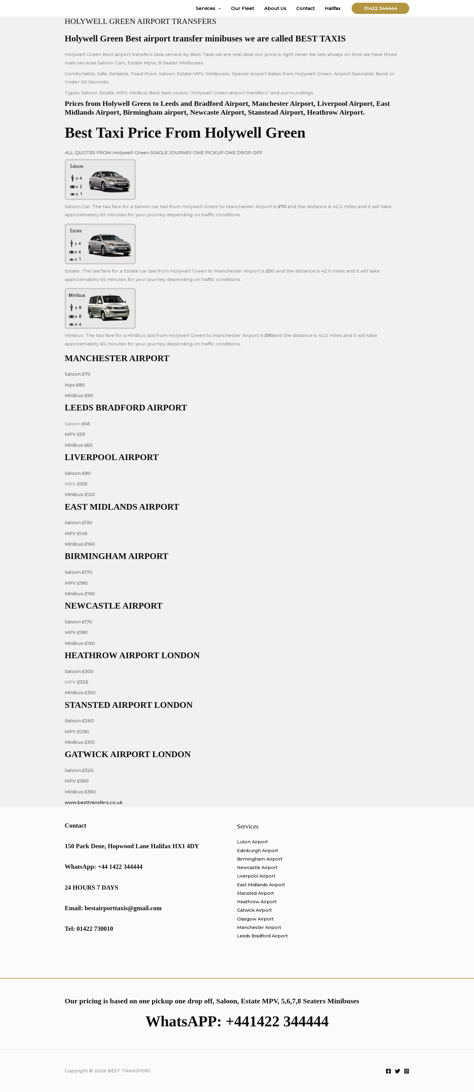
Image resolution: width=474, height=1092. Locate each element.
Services (213, 8)
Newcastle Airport (258, 867)
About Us (278, 8)
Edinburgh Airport (258, 850)
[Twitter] (397, 1071)
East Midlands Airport (262, 884)
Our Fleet (246, 8)
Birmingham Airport (260, 859)
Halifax (333, 8)
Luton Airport (253, 842)
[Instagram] (406, 1071)
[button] (223, 8)
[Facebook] (388, 1071)
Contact (307, 8)
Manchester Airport (260, 926)
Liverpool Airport (257, 875)
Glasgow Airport (256, 917)
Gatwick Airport (255, 909)
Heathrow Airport (257, 901)
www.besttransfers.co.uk (94, 802)
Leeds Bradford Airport (264, 934)
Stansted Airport (256, 892)
